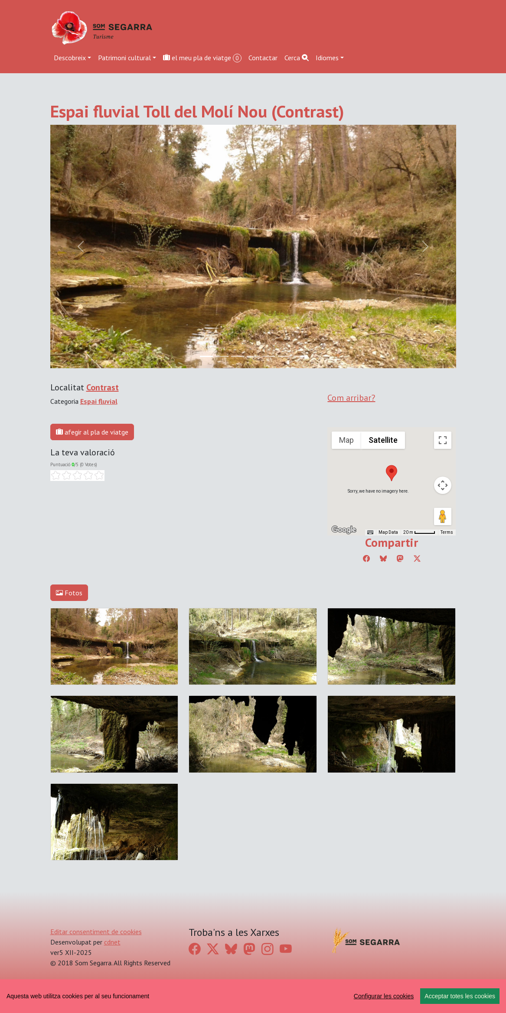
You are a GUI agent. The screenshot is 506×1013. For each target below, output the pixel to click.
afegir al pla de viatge (92, 432)
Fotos (69, 592)
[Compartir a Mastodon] (400, 558)
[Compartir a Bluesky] (383, 558)
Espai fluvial (99, 401)
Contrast (102, 387)
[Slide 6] (300, 356)
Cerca (296, 57)
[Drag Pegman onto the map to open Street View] (442, 516)
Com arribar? (351, 397)
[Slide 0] (206, 356)
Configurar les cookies (384, 996)
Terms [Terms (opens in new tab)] (447, 532)
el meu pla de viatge (202, 57)
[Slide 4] (268, 356)
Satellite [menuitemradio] (383, 440)
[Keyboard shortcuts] (370, 532)
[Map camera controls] (442, 485)
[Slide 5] (284, 356)
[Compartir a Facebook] (366, 558)
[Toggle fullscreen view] (442, 440)
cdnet (112, 942)
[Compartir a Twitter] (417, 558)
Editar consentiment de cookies (96, 931)
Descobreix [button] (70, 57)
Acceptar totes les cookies (459, 996)
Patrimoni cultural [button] (124, 57)
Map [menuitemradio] (346, 440)
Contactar (262, 57)
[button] (391, 473)
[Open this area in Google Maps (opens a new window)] (344, 530)
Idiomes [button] (327, 57)
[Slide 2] (237, 356)
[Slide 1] (222, 356)
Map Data (388, 532)
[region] (253, 996)
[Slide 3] (253, 356)
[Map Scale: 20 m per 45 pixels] (419, 532)
